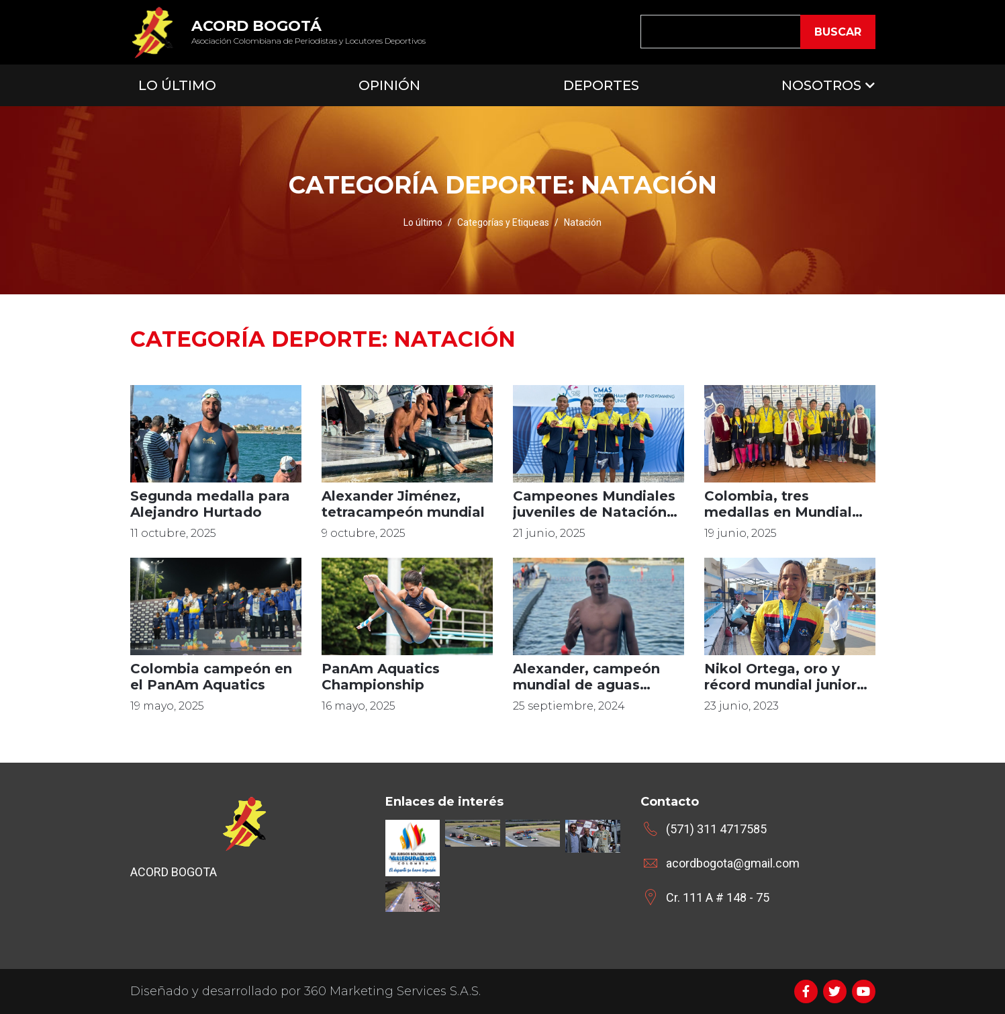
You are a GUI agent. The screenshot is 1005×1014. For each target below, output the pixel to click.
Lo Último (177, 85)
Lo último (422, 222)
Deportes (601, 85)
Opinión (389, 85)
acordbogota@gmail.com (733, 863)
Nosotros (821, 85)
